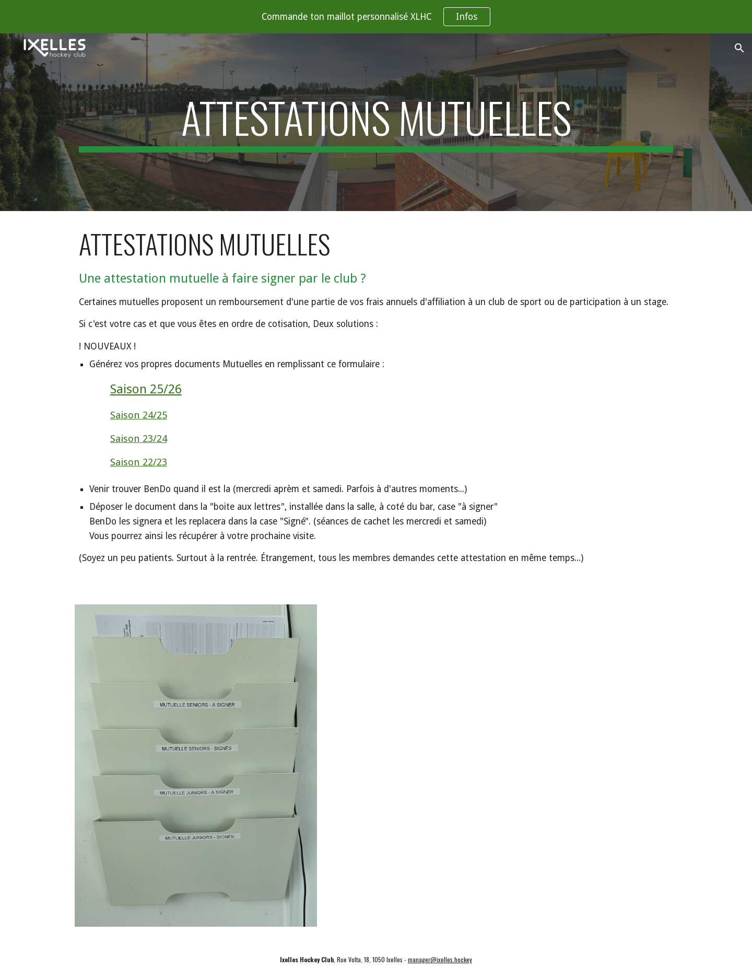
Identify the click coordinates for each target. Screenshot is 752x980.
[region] (376, 16)
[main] (376, 122)
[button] (739, 48)
